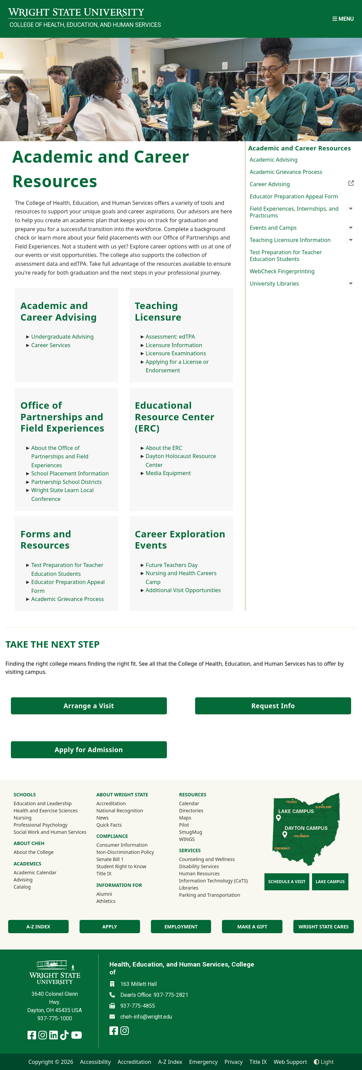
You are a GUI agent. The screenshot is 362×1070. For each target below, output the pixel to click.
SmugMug (199, 831)
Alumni (113, 893)
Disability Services (199, 866)
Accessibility (95, 1062)
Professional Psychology (40, 825)
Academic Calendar (35, 872)
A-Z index (38, 926)
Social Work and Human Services (50, 832)
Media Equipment (168, 473)
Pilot (184, 825)
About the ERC (164, 448)
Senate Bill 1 (109, 859)
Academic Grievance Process (286, 172)
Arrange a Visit (89, 705)
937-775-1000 (54, 1018)
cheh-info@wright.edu (146, 1017)
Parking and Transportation (209, 895)
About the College (34, 852)
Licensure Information (174, 345)
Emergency (203, 1062)
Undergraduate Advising (62, 336)
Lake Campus (330, 882)
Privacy (234, 1062)
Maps (185, 817)
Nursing (23, 817)
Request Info (273, 705)
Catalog (22, 886)
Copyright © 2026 (50, 1062)
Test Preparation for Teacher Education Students (286, 255)
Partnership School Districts (66, 482)
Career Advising (302, 183)
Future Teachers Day (172, 565)
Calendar (189, 803)
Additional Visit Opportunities (183, 590)
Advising (23, 879)
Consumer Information (122, 845)
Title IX (103, 873)
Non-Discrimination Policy (125, 852)
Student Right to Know (121, 866)
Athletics (115, 900)
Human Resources (199, 873)
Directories (191, 810)
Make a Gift (252, 926)
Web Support (290, 1062)
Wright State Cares (323, 926)
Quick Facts (109, 825)
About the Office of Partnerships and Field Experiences (59, 456)
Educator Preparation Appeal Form (294, 196)
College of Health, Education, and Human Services (77, 24)
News (102, 817)
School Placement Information (70, 473)
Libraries (189, 888)
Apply (109, 926)
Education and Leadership (43, 803)
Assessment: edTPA (170, 336)
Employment (181, 926)
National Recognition (119, 810)
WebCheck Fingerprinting (282, 271)
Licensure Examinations (176, 353)
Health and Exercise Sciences (46, 810)
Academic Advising (274, 159)
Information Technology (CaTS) (213, 880)
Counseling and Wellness (207, 859)
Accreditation (111, 803)
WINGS (187, 839)
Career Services (50, 345)
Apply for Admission (89, 749)
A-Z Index (170, 1062)
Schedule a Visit (286, 882)
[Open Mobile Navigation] (343, 19)
